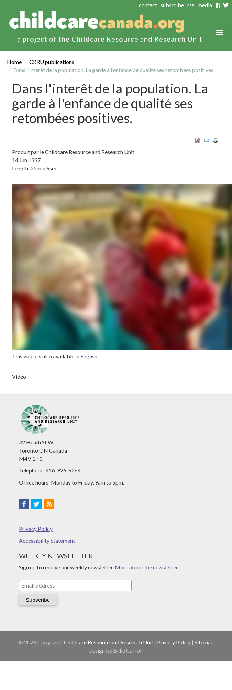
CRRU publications (51, 61)
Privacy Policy (36, 528)
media (205, 5)
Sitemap (204, 642)
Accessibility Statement (47, 540)
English (88, 356)
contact (148, 5)
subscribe (172, 5)
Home (14, 61)
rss (190, 5)
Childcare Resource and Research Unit (108, 642)
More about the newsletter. (147, 567)
